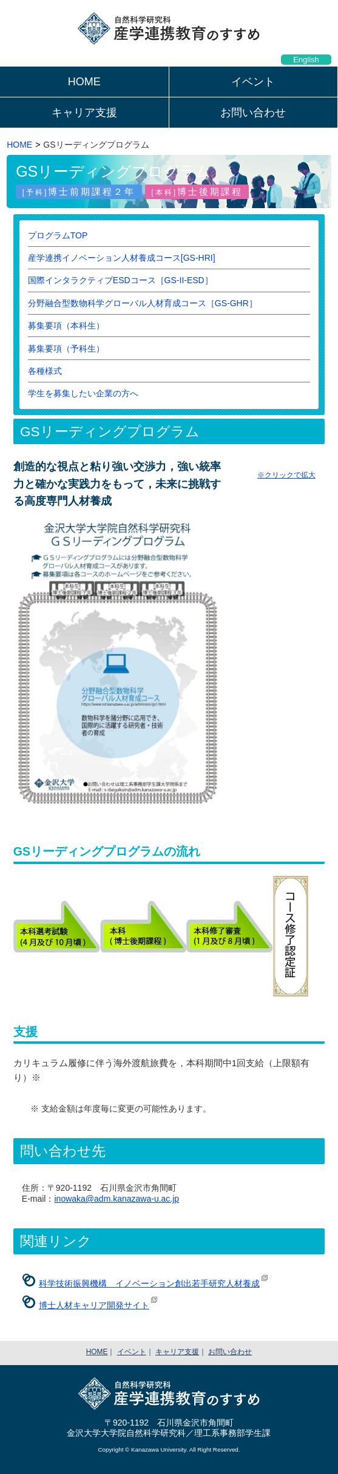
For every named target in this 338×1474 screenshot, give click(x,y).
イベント (253, 82)
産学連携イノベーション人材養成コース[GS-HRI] (121, 258)
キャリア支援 (84, 112)
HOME (84, 82)
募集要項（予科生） (66, 348)
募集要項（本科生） (66, 325)
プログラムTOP (58, 235)
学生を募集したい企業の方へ (83, 393)
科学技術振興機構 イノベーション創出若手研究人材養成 (149, 1283)
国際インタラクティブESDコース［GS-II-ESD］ (120, 280)
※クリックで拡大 (286, 475)
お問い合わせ (253, 112)
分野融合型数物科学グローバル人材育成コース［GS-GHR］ (142, 303)
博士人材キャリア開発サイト (94, 1305)
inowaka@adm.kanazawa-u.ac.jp (116, 1199)
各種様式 (45, 371)
